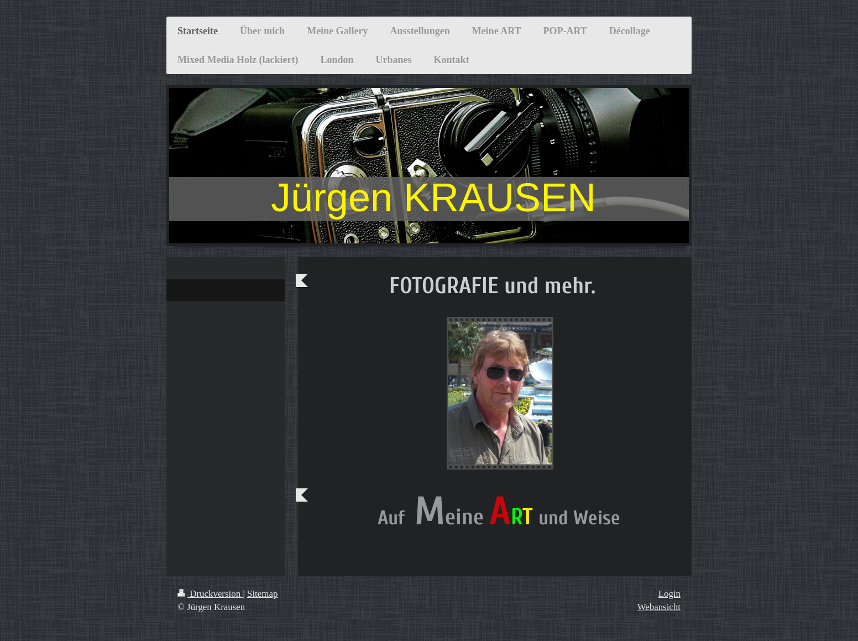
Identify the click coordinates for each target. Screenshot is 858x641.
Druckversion (210, 593)
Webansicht (659, 607)
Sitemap (262, 593)
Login (669, 593)
